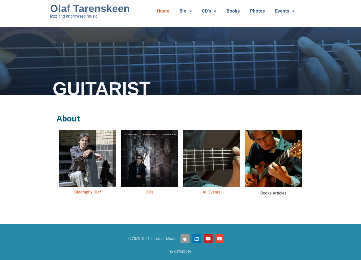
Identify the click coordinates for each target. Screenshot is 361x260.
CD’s (209, 11)
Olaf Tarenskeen (90, 8)
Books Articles (273, 193)
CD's (149, 192)
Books (233, 11)
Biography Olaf (87, 192)
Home (163, 11)
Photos (257, 11)
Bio (185, 11)
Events (285, 11)
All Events (211, 192)
